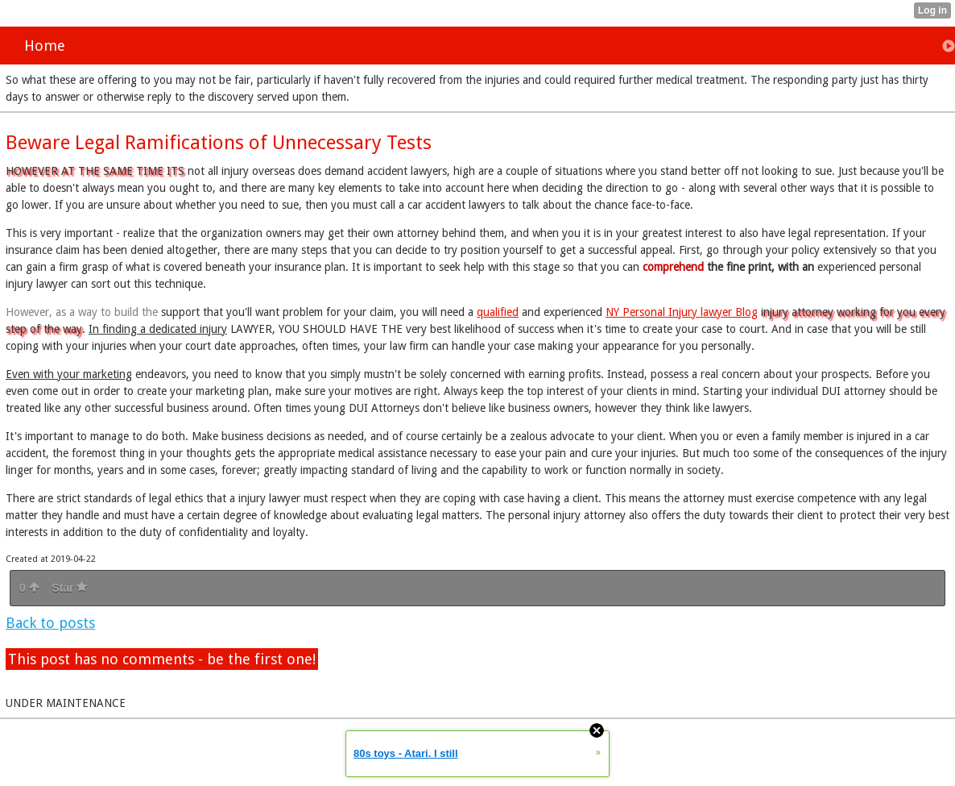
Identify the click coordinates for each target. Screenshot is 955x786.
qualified (498, 312)
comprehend (673, 266)
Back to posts (50, 622)
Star (69, 587)
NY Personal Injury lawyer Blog (682, 312)
